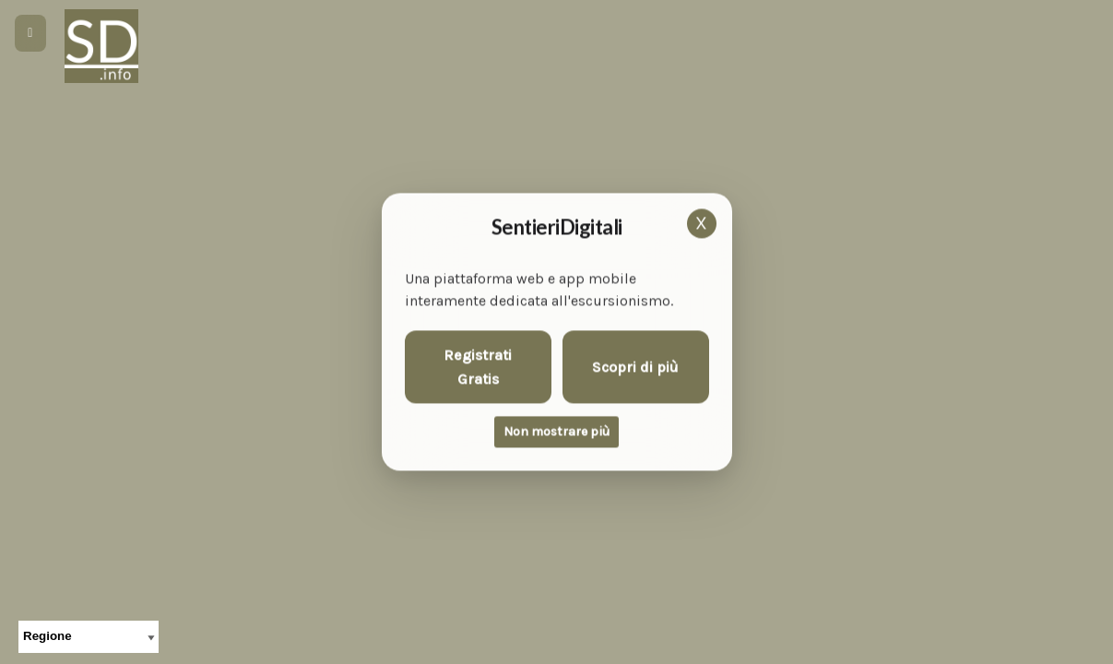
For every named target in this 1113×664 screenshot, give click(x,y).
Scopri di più (635, 366)
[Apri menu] (30, 33)
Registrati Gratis (478, 367)
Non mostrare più (556, 432)
